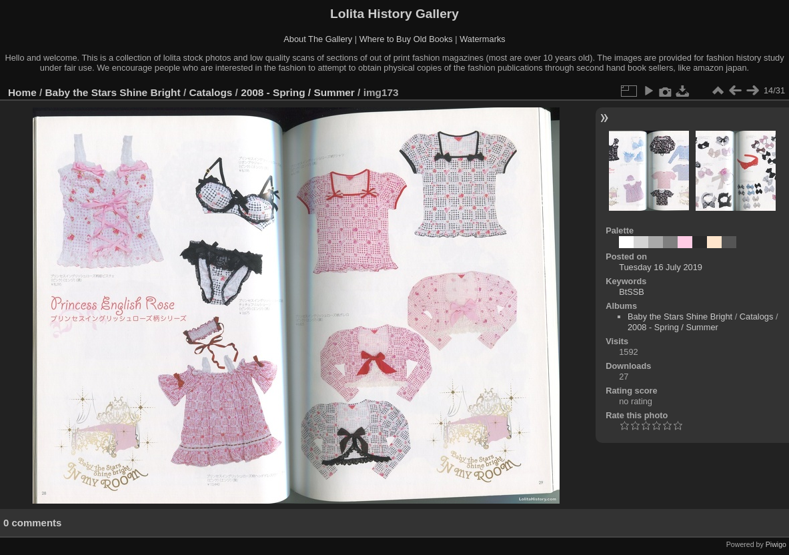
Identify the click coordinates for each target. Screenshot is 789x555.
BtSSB (631, 292)
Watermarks (483, 39)
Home (22, 92)
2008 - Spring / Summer (298, 92)
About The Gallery (317, 39)
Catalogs (210, 92)
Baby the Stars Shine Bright (113, 92)
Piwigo (776, 544)
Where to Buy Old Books (406, 39)
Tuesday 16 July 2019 (660, 267)
